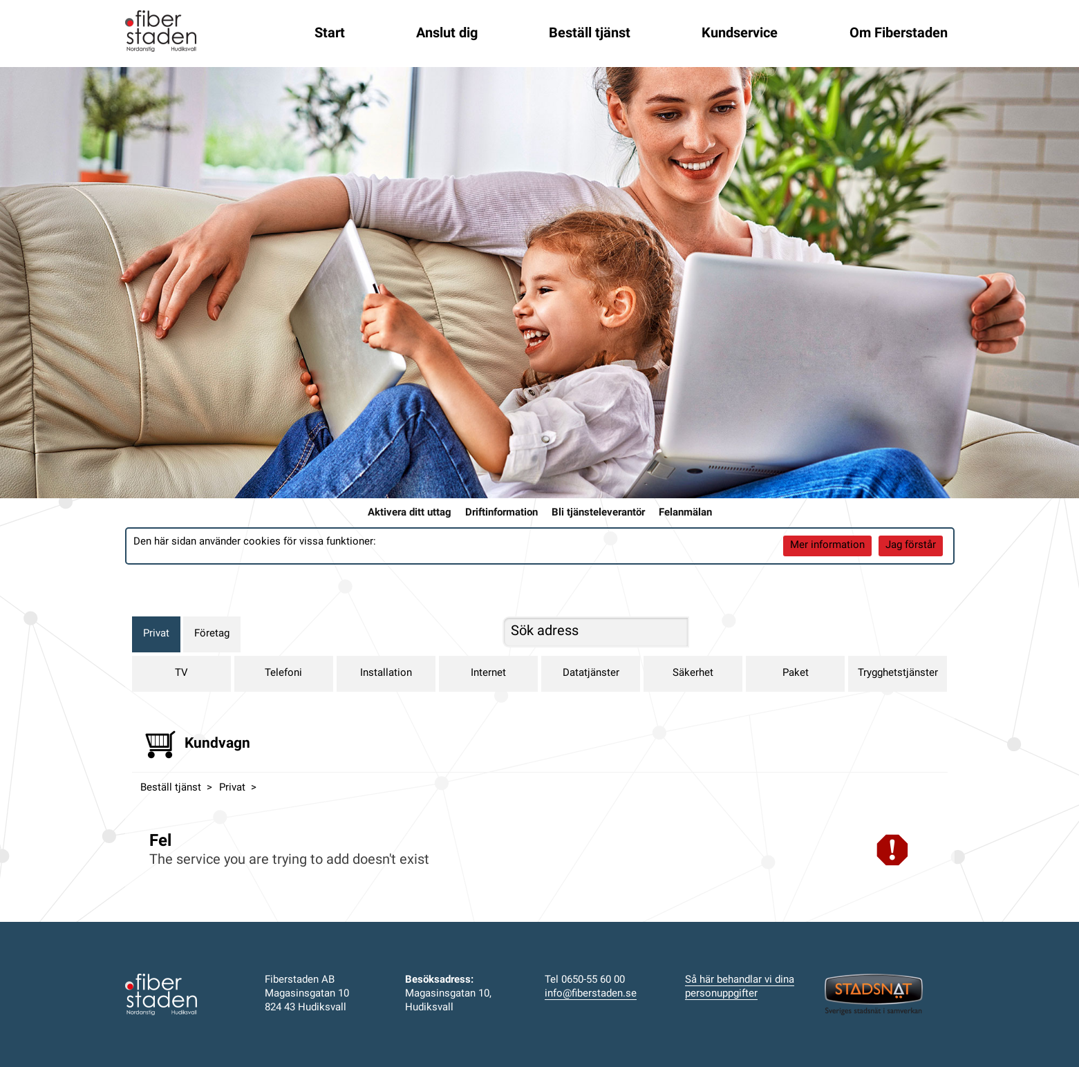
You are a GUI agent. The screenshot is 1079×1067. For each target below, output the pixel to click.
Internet (488, 673)
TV (181, 673)
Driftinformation (501, 513)
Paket (795, 673)
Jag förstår (910, 545)
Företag (211, 634)
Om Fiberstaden (899, 34)
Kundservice (740, 34)
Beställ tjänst (589, 34)
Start (330, 34)
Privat (156, 634)
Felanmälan (685, 513)
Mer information (827, 545)
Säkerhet (693, 673)
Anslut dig (447, 34)
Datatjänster (591, 673)
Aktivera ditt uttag (409, 513)
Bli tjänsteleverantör (598, 513)
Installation (386, 673)
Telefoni (283, 673)
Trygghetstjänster (898, 673)
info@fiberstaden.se (591, 994)
